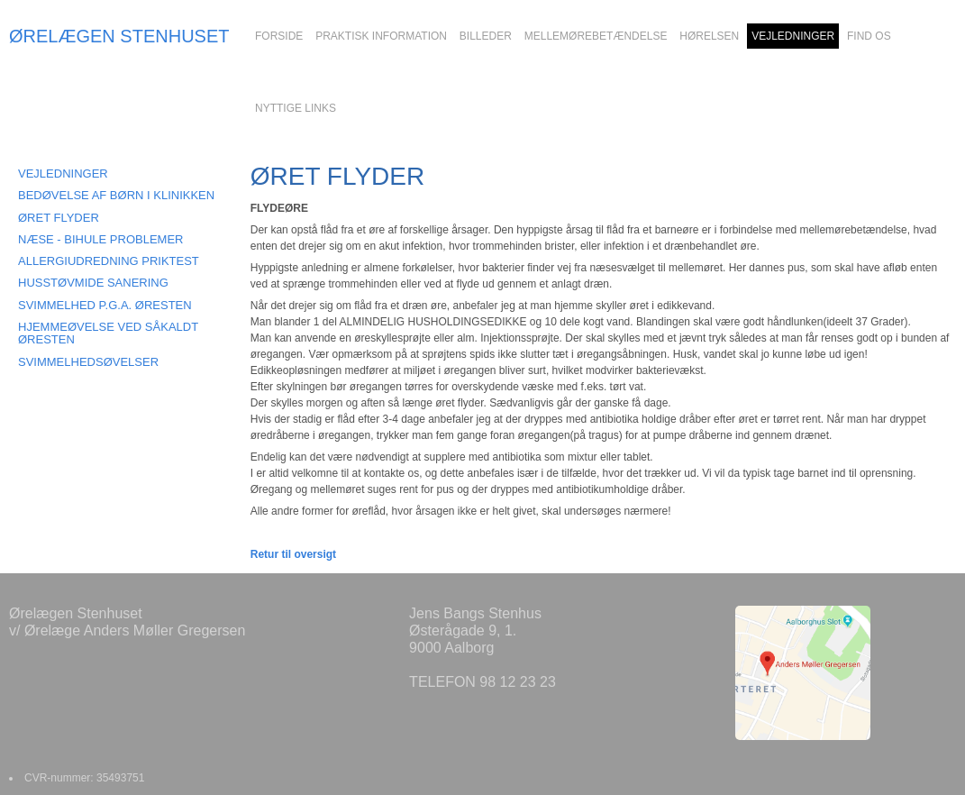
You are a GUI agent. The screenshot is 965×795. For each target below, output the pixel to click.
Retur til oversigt (293, 554)
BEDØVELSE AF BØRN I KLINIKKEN (116, 195)
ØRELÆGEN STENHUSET (119, 36)
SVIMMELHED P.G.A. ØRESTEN (105, 305)
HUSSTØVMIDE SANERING (93, 282)
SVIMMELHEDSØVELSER (88, 362)
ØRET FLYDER (58, 217)
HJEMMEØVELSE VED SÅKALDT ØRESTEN (108, 333)
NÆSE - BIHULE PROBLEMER (101, 239)
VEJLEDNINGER (63, 173)
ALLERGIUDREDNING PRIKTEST (108, 261)
